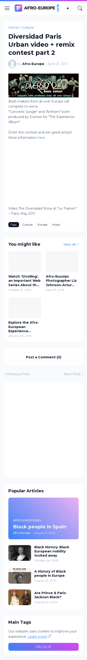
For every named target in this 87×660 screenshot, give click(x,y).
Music (56, 224)
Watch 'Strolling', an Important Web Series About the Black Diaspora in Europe (24, 280)
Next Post (72, 374)
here (41, 138)
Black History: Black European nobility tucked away (51, 551)
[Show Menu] (7, 8)
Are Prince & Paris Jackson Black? (50, 595)
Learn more (37, 637)
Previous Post (18, 374)
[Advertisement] (43, 430)
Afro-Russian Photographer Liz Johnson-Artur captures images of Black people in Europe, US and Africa (62, 280)
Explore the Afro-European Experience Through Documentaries (23, 326)
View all (69, 244)
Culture (28, 27)
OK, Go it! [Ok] (43, 647)
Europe (42, 224)
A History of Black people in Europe (50, 573)
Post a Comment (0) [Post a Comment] (43, 357)
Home (13, 27)
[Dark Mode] (69, 8)
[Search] (80, 8)
